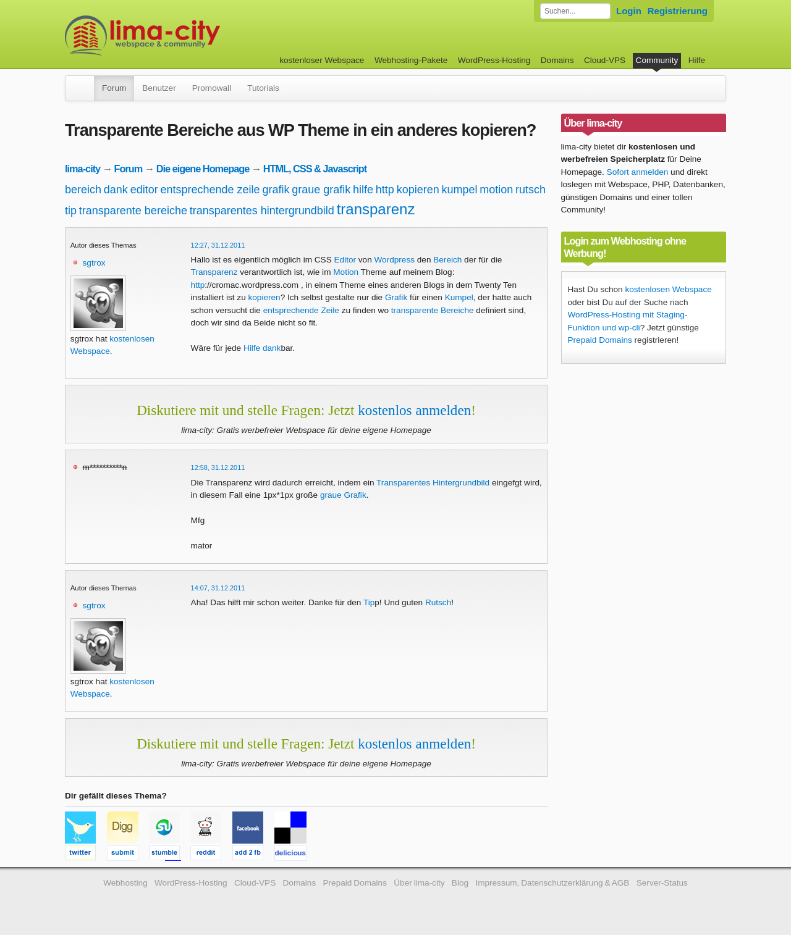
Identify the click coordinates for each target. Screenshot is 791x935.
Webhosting (125, 882)
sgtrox (94, 262)
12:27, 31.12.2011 (218, 245)
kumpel (459, 189)
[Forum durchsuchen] (575, 11)
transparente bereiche (133, 210)
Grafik (396, 297)
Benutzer (159, 88)
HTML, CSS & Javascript (314, 168)
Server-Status (662, 882)
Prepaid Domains (600, 340)
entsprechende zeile (210, 189)
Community (657, 60)
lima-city (82, 168)
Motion (345, 272)
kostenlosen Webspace (668, 289)
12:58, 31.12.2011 (218, 467)
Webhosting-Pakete (410, 60)
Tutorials (263, 88)
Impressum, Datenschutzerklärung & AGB (552, 882)
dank (116, 189)
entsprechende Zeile (301, 310)
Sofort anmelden (638, 172)
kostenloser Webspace (321, 60)
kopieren (418, 189)
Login (628, 11)
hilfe (363, 189)
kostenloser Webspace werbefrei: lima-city (188, 35)
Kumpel (459, 297)
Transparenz (214, 272)
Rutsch (438, 602)
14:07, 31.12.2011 (218, 588)
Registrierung (678, 11)
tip (71, 210)
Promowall (211, 88)
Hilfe (696, 60)
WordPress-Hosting (494, 60)
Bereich (447, 259)
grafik (275, 189)
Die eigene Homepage (203, 168)
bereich (83, 189)
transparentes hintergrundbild (262, 210)
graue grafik (321, 189)
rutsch (530, 189)
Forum (114, 88)
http (385, 189)
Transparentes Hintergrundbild (432, 482)
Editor (345, 259)
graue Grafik (343, 495)
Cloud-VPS (604, 60)
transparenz (376, 209)
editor (144, 189)
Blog (460, 882)
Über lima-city (419, 882)
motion (496, 189)
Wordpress (394, 259)
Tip (368, 602)
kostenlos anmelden (414, 410)
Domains (557, 60)
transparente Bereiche (432, 310)
